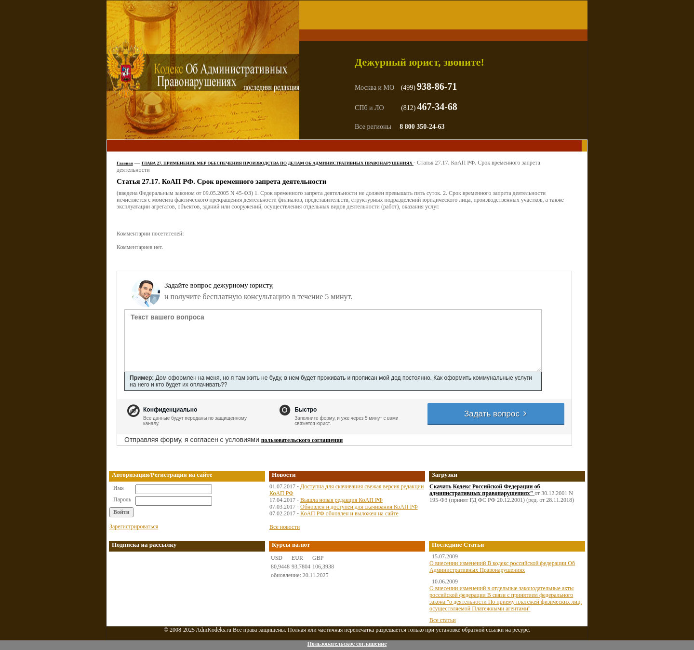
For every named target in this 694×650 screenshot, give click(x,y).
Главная (125, 163)
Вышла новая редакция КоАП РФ (341, 500)
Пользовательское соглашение (347, 643)
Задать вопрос (496, 413)
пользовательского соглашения (302, 440)
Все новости (284, 527)
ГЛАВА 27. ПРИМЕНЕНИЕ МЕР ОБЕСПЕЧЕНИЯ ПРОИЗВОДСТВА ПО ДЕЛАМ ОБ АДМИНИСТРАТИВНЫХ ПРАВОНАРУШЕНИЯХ (278, 163)
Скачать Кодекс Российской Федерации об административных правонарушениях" (484, 490)
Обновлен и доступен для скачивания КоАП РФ (359, 506)
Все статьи (442, 620)
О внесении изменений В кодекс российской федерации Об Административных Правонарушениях (502, 566)
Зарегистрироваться (133, 526)
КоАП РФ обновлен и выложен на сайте (349, 513)
